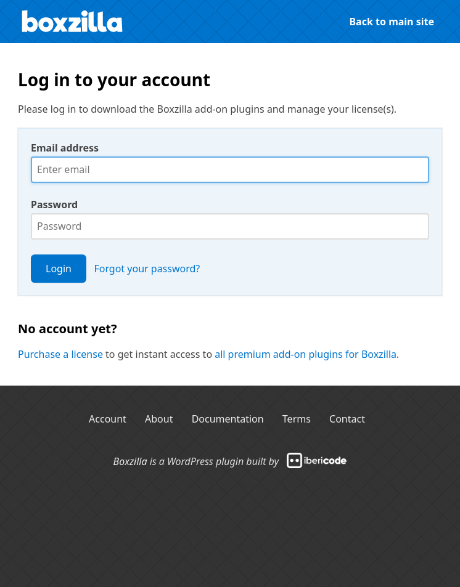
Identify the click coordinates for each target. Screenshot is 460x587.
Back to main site (391, 21)
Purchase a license (60, 354)
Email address (65, 148)
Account (107, 419)
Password (54, 204)
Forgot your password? (147, 268)
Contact (347, 419)
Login (59, 268)
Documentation (228, 419)
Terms (296, 419)
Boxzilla (130, 461)
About (159, 419)
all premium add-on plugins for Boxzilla (305, 354)
